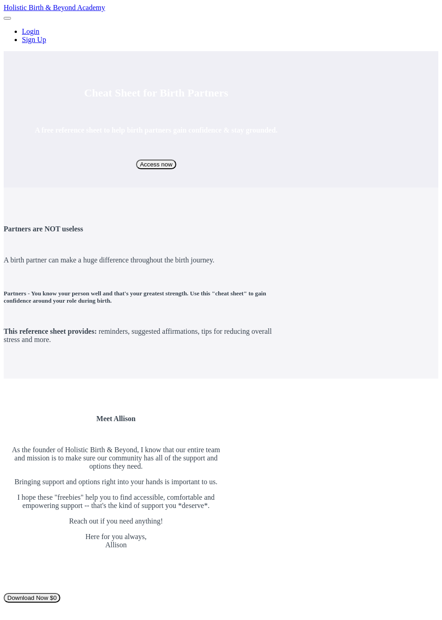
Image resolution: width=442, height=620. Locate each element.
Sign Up (34, 39)
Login (30, 31)
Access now (156, 164)
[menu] (221, 35)
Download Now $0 (32, 597)
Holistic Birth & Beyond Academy (54, 7)
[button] (7, 18)
